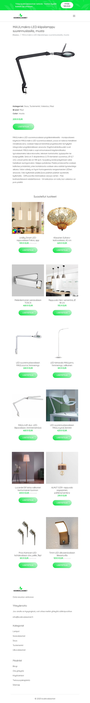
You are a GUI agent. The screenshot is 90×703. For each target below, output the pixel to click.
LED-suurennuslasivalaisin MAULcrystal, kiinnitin (62, 426)
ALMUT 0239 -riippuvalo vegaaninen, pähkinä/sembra (62, 490)
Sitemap (16, 685)
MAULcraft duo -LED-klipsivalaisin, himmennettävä (28, 426)
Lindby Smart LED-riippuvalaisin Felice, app (28, 239)
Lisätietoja (23, 126)
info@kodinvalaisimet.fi (23, 617)
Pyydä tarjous (66, 5)
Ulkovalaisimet (19, 650)
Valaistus (45, 106)
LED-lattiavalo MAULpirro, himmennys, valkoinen (62, 364)
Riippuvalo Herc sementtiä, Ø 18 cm (62, 301)
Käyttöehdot (18, 675)
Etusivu (16, 35)
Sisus (26, 106)
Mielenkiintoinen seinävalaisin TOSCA (28, 301)
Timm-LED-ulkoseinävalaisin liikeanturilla (62, 554)
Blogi (15, 666)
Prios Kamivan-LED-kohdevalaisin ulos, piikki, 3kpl (28, 554)
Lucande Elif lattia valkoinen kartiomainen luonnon (28, 488)
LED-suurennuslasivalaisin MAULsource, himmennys (28, 364)
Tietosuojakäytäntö (21, 680)
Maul (52, 106)
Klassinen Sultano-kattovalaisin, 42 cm (62, 239)
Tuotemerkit (35, 106)
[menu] (74, 16)
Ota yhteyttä (18, 671)
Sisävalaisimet (19, 636)
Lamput (16, 631)
